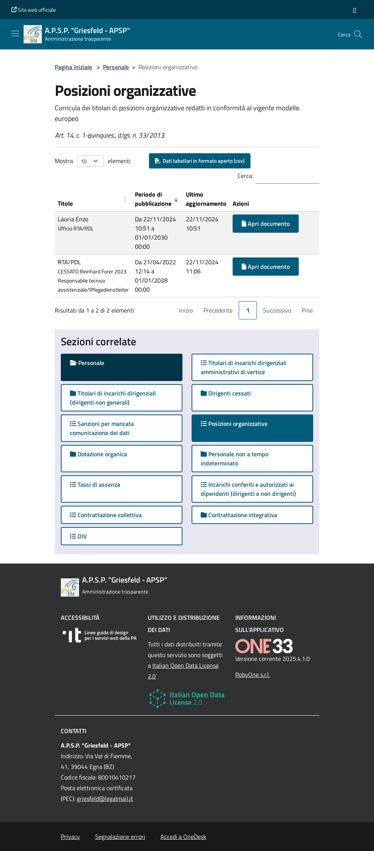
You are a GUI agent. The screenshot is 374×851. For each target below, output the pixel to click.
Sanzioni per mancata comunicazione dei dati (102, 428)
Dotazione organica (98, 454)
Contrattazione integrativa (239, 514)
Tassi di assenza (95, 484)
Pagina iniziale (73, 66)
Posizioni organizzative (241, 423)
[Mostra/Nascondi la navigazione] (15, 33)
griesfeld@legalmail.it (105, 798)
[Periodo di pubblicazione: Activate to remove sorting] (157, 199)
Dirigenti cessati (226, 393)
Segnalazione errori (120, 836)
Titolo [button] (65, 203)
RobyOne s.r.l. (252, 674)
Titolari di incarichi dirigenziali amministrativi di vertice (244, 367)
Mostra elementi (93, 161)
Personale (116, 66)
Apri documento (266, 223)
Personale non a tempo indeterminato (234, 458)
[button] (355, 10)
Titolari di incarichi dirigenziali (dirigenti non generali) (113, 398)
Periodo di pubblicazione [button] (153, 199)
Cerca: (245, 175)
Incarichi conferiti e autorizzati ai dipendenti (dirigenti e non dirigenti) (248, 489)
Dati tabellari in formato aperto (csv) (199, 161)
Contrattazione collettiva (106, 514)
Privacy (70, 836)
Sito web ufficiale (33, 10)
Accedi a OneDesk (183, 836)
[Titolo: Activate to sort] (93, 199)
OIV (78, 536)
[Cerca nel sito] (358, 34)
